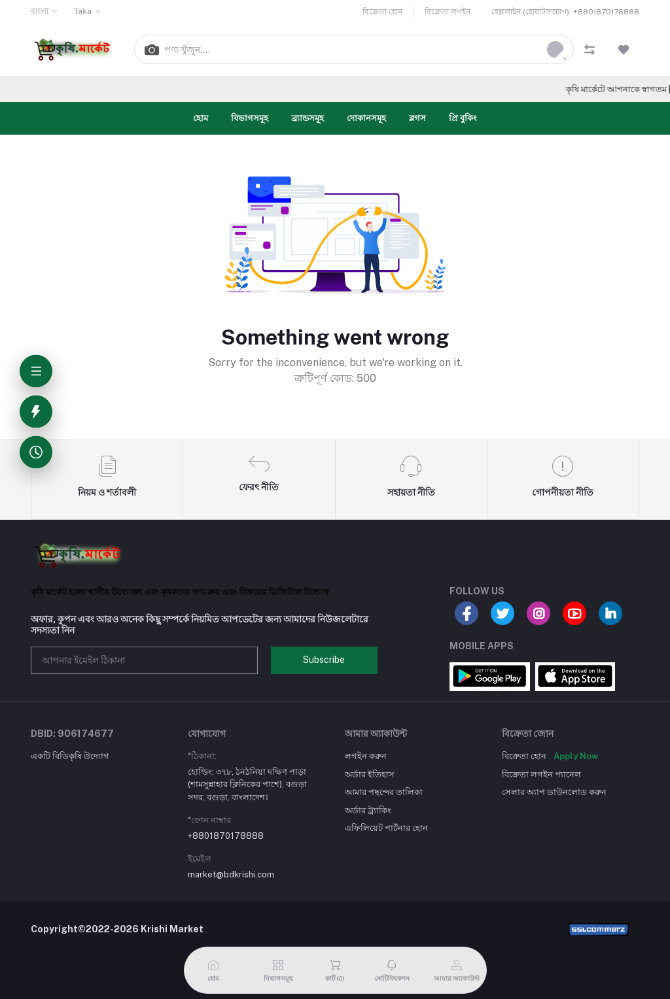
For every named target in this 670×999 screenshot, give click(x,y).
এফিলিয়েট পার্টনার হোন (386, 828)
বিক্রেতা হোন (382, 11)
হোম (200, 118)
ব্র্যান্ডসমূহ (307, 118)
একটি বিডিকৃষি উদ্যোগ (70, 756)
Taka (83, 11)
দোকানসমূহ (366, 118)
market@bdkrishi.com (231, 874)
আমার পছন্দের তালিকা (384, 792)
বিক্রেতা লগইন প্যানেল (541, 774)
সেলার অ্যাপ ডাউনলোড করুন (554, 792)
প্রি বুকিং (463, 118)
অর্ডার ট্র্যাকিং (368, 810)
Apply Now (576, 756)
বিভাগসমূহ (249, 118)
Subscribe (324, 659)
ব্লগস (417, 118)
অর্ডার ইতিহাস (370, 774)
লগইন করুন (366, 756)
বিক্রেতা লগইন (447, 11)
